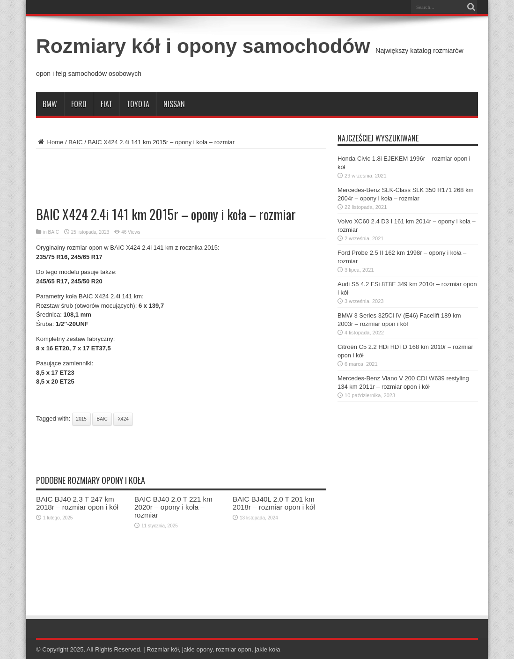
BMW (50, 104)
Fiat (106, 104)
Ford (79, 104)
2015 (81, 419)
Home (49, 142)
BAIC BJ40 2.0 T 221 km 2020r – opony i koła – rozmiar (173, 507)
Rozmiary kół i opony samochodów (203, 46)
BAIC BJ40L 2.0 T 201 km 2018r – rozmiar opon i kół (274, 503)
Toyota (137, 104)
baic (101, 419)
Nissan (174, 104)
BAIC (75, 142)
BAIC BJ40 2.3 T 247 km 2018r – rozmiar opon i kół (77, 503)
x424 (122, 419)
